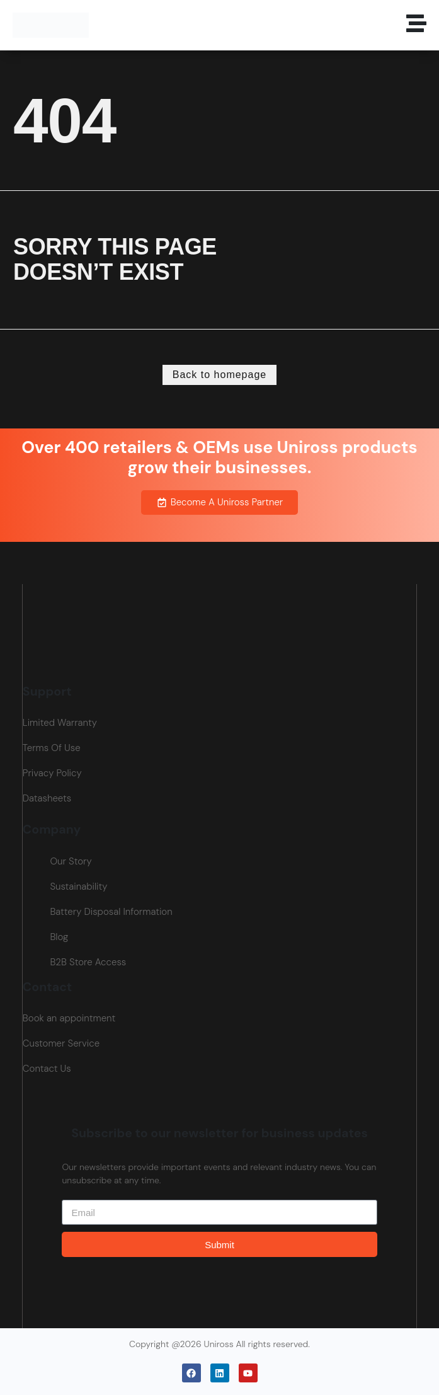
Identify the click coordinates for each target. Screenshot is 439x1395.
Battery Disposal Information (111, 911)
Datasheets (47, 798)
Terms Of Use (52, 748)
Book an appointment (69, 1018)
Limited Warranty (60, 722)
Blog (59, 937)
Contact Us (47, 1068)
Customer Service (61, 1043)
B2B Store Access (88, 962)
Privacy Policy (52, 773)
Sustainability (78, 886)
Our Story (70, 861)
